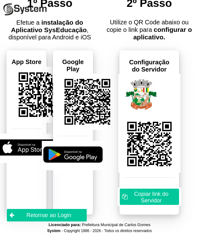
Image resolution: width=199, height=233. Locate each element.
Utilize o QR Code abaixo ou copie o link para (149, 30)
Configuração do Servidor (149, 66)
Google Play (73, 65)
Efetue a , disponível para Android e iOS (49, 30)
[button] (149, 197)
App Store (26, 61)
